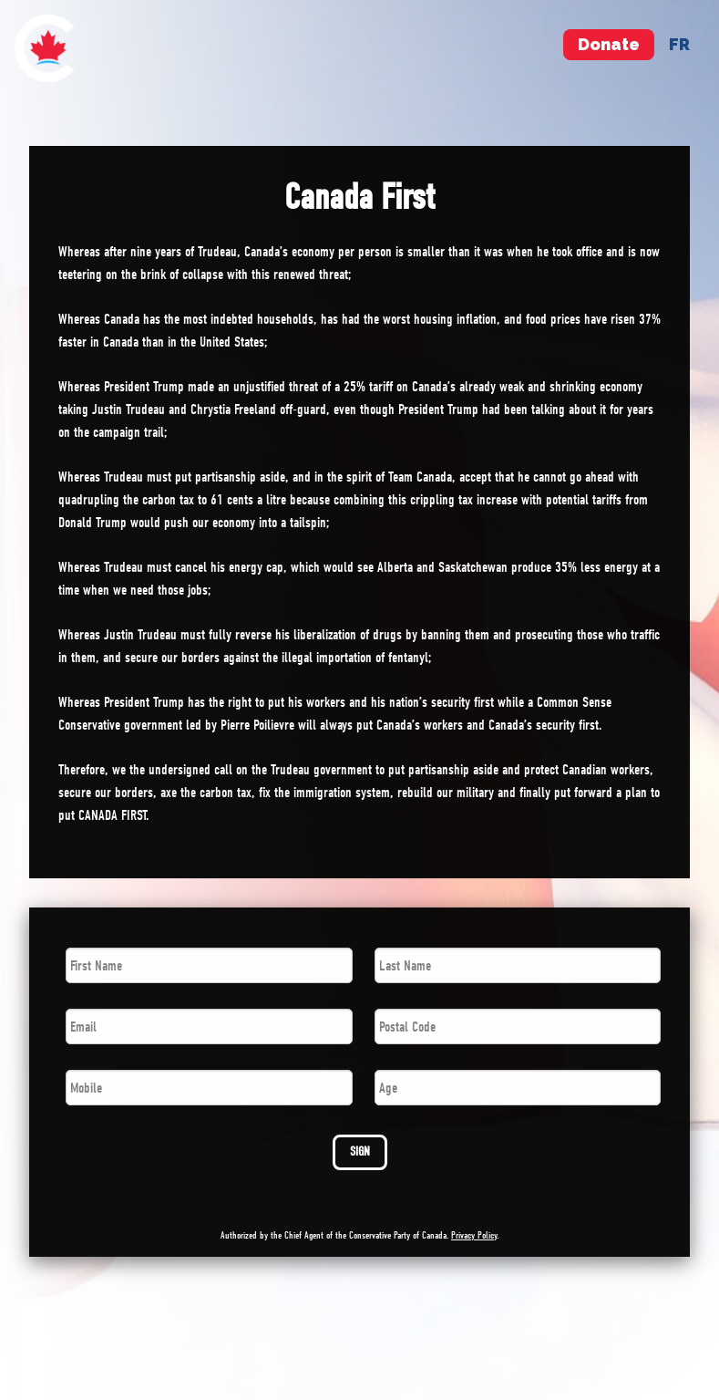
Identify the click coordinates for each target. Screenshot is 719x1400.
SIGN (360, 1151)
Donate (609, 44)
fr (679, 44)
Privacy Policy (474, 1235)
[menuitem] (44, 48)
